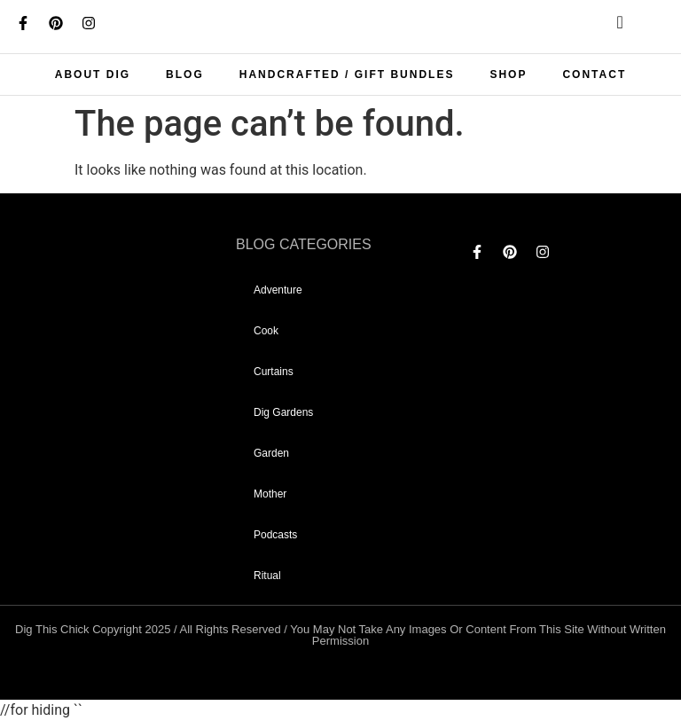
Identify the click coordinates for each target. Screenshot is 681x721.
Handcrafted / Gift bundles (347, 74)
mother (270, 494)
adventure (278, 290)
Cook (266, 331)
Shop (508, 74)
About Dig (92, 74)
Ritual (267, 575)
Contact (594, 74)
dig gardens (283, 412)
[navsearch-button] (605, 26)
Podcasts (275, 535)
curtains (274, 371)
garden (271, 453)
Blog (185, 74)
